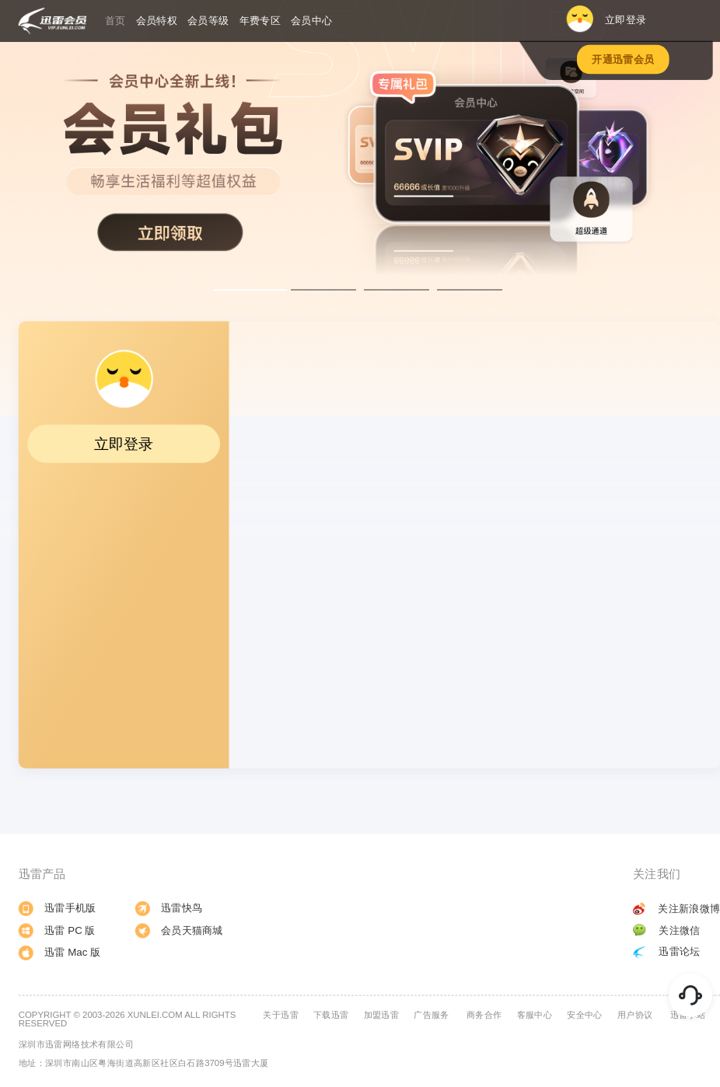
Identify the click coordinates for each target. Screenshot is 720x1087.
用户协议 (635, 1015)
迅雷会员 (52, 21)
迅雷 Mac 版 (60, 953)
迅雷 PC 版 (57, 931)
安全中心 (585, 1015)
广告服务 (431, 1015)
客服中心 (535, 1015)
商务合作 (484, 1015)
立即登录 (605, 19)
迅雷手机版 (57, 908)
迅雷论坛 (666, 951)
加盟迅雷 (382, 1015)
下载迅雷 (331, 1015)
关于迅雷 (281, 1015)
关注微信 (666, 929)
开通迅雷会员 (623, 59)
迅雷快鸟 (168, 908)
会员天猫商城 (179, 931)
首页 (115, 20)
